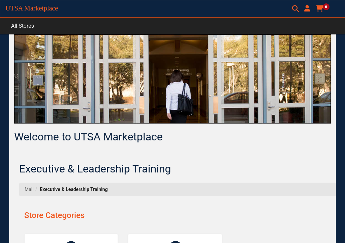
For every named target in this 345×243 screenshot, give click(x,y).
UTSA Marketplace (31, 8)
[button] (307, 8)
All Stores (22, 26)
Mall (29, 189)
